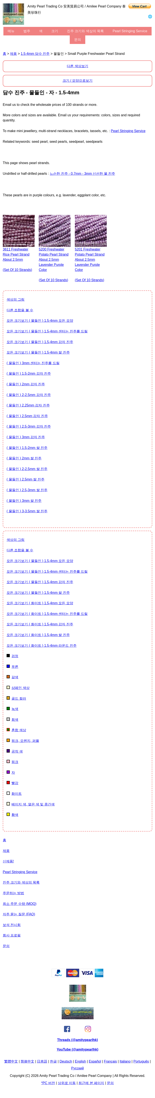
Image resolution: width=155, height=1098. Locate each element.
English (80, 1061)
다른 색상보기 (77, 66)
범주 (26, 31)
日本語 (42, 1061)
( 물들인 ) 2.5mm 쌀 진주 (25, 479)
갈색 (12, 677)
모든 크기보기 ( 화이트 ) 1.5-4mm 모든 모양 (40, 603)
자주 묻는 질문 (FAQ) (19, 914)
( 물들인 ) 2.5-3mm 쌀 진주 (27, 490)
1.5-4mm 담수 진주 (35, 53)
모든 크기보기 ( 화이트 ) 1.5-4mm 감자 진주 (40, 624)
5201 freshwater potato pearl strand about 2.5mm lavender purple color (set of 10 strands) (90, 265)
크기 (54, 31)
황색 (12, 815)
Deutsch (66, 1061)
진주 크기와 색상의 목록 (85, 31)
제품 (13, 53)
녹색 (12, 709)
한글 (53, 1061)
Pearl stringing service (130, 31)
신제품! (8, 861)
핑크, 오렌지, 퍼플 (23, 741)
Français (110, 1061)
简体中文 (27, 1061)
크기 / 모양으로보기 (77, 80)
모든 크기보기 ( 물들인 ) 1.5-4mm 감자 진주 (40, 342)
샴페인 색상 (18, 688)
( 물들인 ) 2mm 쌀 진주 (24, 458)
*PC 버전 (48, 1083)
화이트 (14, 793)
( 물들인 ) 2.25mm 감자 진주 (28, 405)
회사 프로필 (12, 935)
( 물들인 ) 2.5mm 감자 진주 (27, 416)
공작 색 (15, 751)
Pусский (77, 1068)
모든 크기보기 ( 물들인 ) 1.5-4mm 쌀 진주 (38, 352)
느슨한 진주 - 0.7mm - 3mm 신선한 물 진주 (82, 173)
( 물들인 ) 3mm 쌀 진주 (24, 500)
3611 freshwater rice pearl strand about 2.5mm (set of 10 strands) (17, 260)
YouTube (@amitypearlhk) (77, 1049)
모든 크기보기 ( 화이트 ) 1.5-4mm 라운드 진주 (42, 645)
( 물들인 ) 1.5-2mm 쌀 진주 (27, 448)
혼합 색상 (16, 730)
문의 (77, 39)
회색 (12, 719)
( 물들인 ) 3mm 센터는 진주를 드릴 (33, 363)
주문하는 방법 (13, 893)
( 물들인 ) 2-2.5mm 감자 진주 (29, 395)
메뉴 (11, 31)
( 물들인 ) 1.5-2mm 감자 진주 (29, 373)
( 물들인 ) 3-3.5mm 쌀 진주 (27, 511)
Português (141, 1061)
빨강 (12, 783)
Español (95, 1061)
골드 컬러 (16, 698)
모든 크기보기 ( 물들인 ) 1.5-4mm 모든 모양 (40, 320)
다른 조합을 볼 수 (20, 310)
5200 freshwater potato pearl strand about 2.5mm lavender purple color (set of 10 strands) (53, 265)
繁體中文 (11, 1061)
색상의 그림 (15, 299)
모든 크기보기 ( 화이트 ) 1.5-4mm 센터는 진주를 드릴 (47, 614)
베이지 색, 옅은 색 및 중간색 (31, 804)
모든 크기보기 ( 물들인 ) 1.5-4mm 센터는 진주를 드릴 (47, 331)
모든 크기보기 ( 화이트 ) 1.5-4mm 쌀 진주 (38, 635)
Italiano (125, 1061)
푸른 (12, 666)
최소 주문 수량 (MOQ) (19, 904)
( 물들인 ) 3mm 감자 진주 (26, 437)
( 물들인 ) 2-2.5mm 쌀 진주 (27, 469)
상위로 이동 (67, 1083)
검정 (12, 656)
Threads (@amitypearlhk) (77, 1040)
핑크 (12, 762)
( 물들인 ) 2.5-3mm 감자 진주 (29, 426)
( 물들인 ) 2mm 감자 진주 (26, 384)
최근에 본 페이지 (91, 1083)
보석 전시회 (12, 925)
